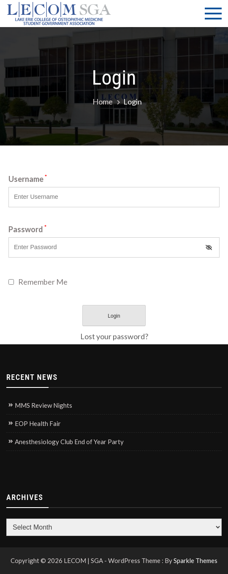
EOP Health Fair (38, 423)
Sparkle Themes (195, 560)
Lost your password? (114, 336)
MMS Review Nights (43, 405)
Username (27, 179)
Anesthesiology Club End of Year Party (69, 441)
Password (27, 229)
